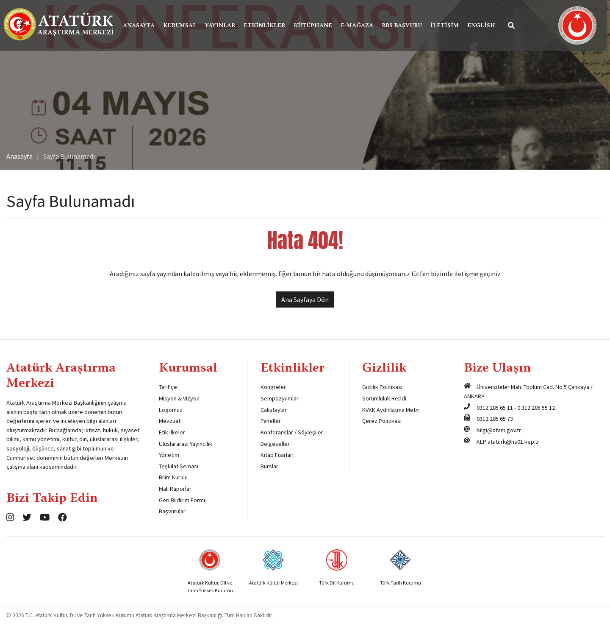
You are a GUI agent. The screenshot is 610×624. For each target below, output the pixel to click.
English (484, 26)
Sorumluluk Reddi (384, 398)
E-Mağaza (360, 26)
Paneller (271, 421)
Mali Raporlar (175, 488)
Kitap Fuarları (277, 455)
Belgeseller (275, 444)
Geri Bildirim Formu (183, 500)
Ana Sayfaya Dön (305, 299)
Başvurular (172, 511)
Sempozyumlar (280, 398)
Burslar (269, 466)
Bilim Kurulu (173, 477)
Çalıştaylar (274, 410)
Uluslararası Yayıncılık (185, 444)
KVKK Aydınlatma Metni (391, 410)
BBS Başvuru (405, 26)
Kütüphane (316, 26)
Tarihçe (168, 387)
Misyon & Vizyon (179, 398)
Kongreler (273, 387)
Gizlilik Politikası (382, 387)
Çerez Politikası (382, 421)
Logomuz (171, 410)
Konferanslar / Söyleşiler (292, 432)
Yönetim (169, 455)
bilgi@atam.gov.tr (499, 430)
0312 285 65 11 (495, 407)
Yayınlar (223, 26)
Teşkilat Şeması (178, 466)
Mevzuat (169, 421)
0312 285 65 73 (495, 419)
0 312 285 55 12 (536, 407)
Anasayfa (142, 26)
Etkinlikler (267, 26)
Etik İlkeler (172, 432)
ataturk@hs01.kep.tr (513, 441)
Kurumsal (183, 26)
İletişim (447, 26)
